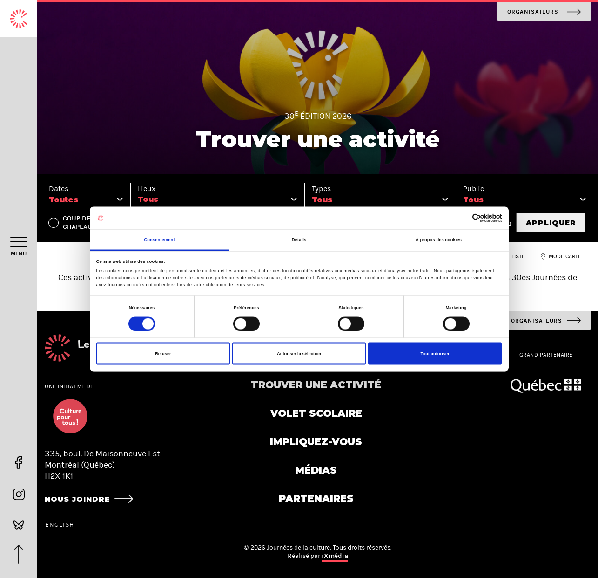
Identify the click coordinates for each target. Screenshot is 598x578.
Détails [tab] (299, 239)
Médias (316, 470)
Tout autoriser (435, 353)
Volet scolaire (316, 413)
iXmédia (335, 556)
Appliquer (551, 222)
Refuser (163, 353)
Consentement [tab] (159, 239)
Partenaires (316, 498)
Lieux (146, 188)
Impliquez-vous (316, 441)
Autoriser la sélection (299, 353)
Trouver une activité (316, 385)
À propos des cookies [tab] (439, 239)
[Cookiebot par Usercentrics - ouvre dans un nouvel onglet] (461, 217)
